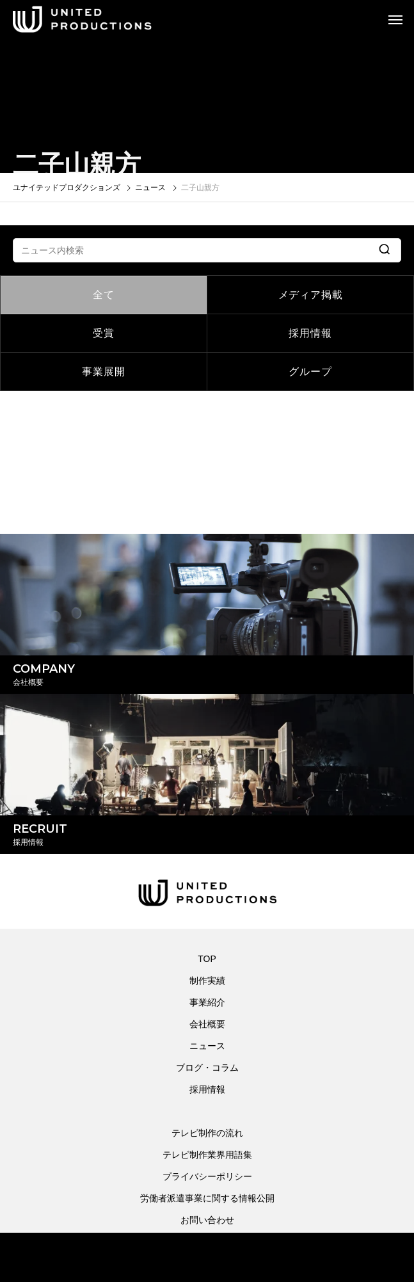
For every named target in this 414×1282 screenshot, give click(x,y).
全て (104, 294)
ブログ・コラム (207, 1067)
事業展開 (103, 371)
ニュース (207, 1045)
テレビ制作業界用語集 (207, 1154)
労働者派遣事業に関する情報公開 (207, 1198)
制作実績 (207, 980)
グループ (310, 371)
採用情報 (310, 333)
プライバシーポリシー (207, 1176)
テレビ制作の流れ (207, 1132)
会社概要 (207, 1024)
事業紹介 (207, 1002)
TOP (207, 958)
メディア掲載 (310, 294)
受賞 (104, 333)
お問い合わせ (207, 1219)
